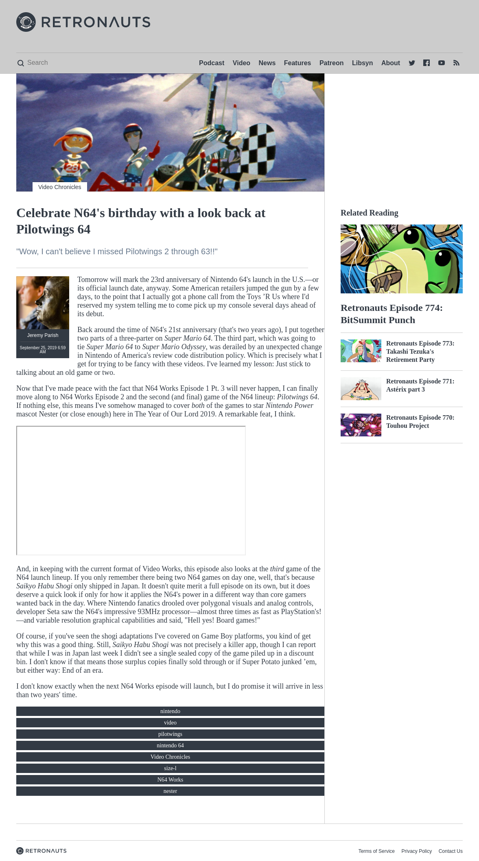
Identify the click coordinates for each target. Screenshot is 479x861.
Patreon (331, 62)
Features (297, 62)
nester (170, 791)
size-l (170, 768)
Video (241, 62)
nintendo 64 (170, 745)
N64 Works (170, 780)
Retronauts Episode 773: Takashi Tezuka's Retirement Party (420, 351)
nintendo (170, 711)
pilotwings (170, 734)
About (390, 62)
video (170, 723)
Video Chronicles (59, 187)
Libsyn (362, 62)
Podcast (211, 62)
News (267, 62)
